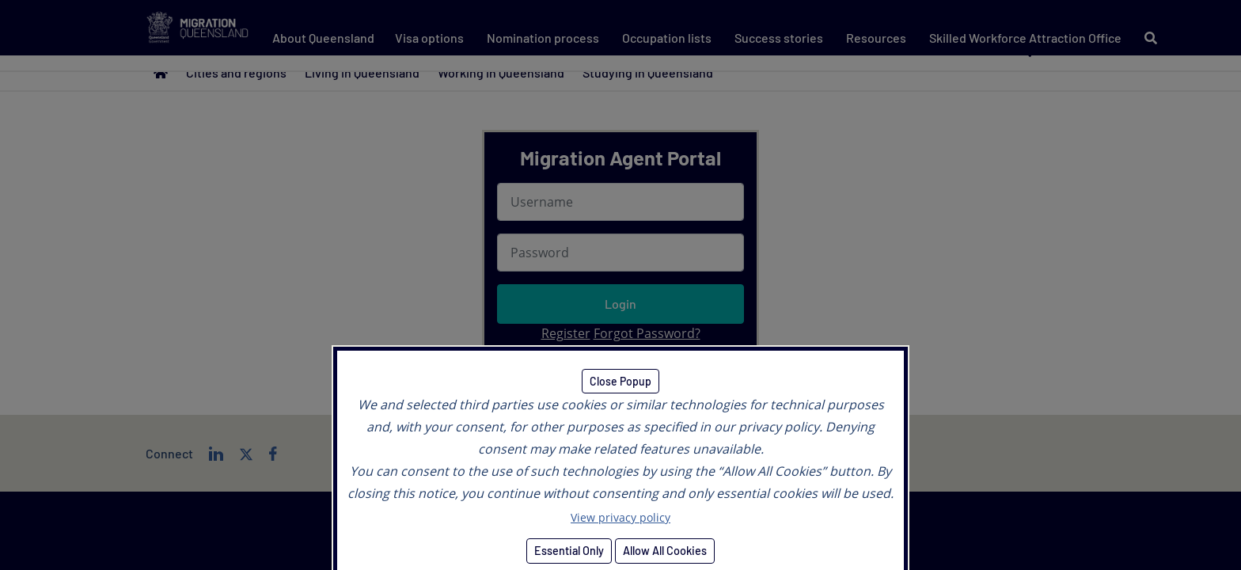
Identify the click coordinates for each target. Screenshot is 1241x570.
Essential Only (569, 550)
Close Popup (620, 381)
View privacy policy (620, 517)
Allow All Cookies (665, 550)
